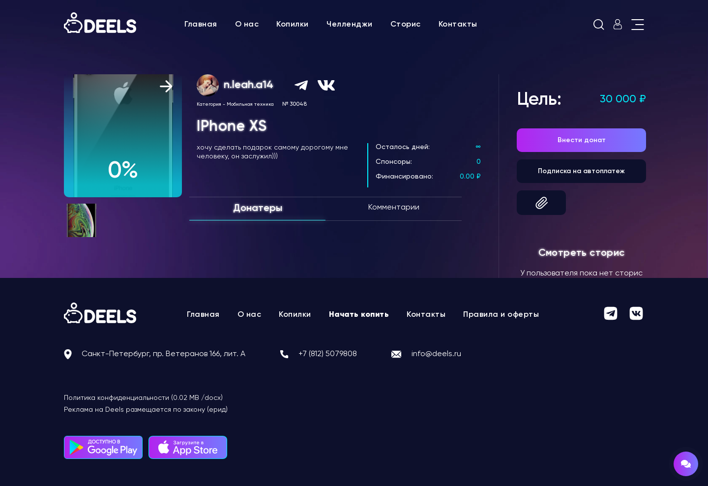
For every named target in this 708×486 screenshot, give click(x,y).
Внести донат (582, 140)
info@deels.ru (436, 354)
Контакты (458, 25)
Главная (200, 25)
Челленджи (349, 25)
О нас (247, 25)
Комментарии (393, 208)
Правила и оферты (501, 315)
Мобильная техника (250, 104)
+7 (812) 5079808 (327, 354)
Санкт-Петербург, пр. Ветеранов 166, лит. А (163, 354)
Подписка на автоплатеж (581, 171)
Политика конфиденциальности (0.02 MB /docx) (143, 398)
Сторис (405, 25)
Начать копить (359, 315)
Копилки (292, 25)
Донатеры (257, 208)
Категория (209, 104)
